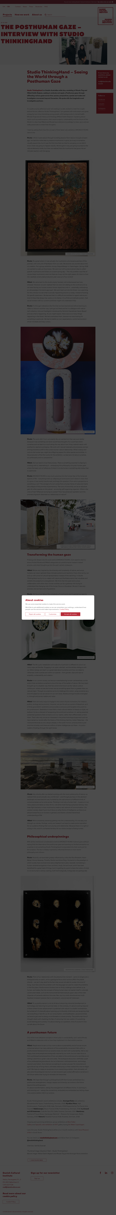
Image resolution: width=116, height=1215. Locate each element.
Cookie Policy (64, 609)
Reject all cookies (35, 614)
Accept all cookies (70, 614)
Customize (52, 614)
